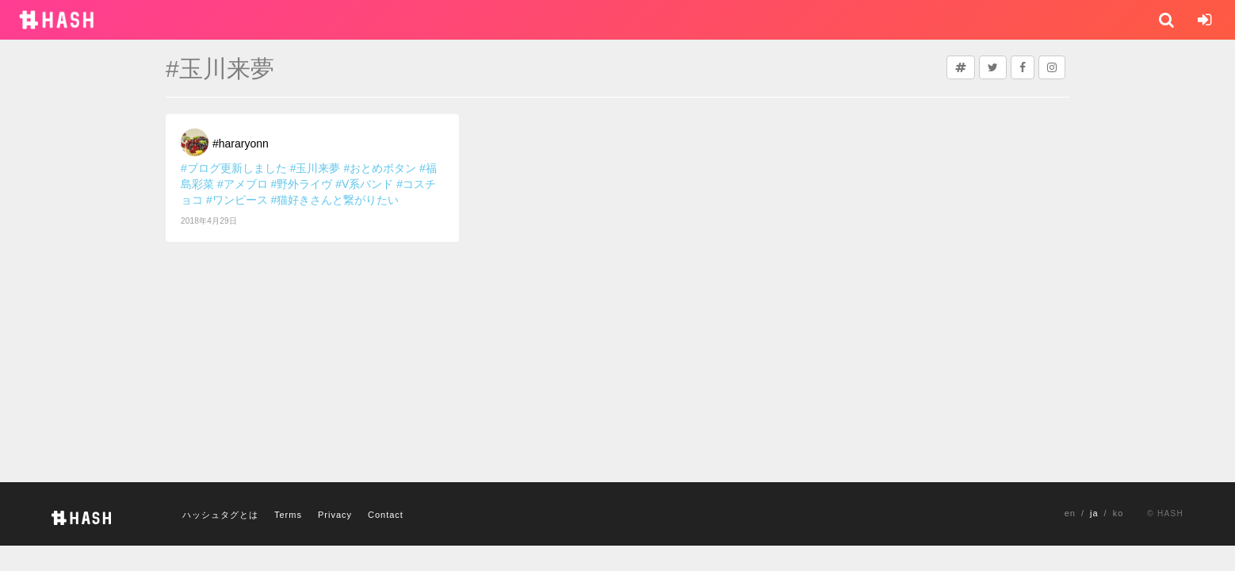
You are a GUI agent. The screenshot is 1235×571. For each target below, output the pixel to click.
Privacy (335, 514)
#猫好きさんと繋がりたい (335, 200)
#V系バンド (364, 184)
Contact (385, 514)
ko (1118, 513)
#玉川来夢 (315, 168)
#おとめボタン (379, 168)
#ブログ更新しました (234, 168)
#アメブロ (242, 184)
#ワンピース (237, 200)
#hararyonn (240, 143)
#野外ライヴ (302, 184)
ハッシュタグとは (220, 514)
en (1070, 513)
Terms (288, 514)
